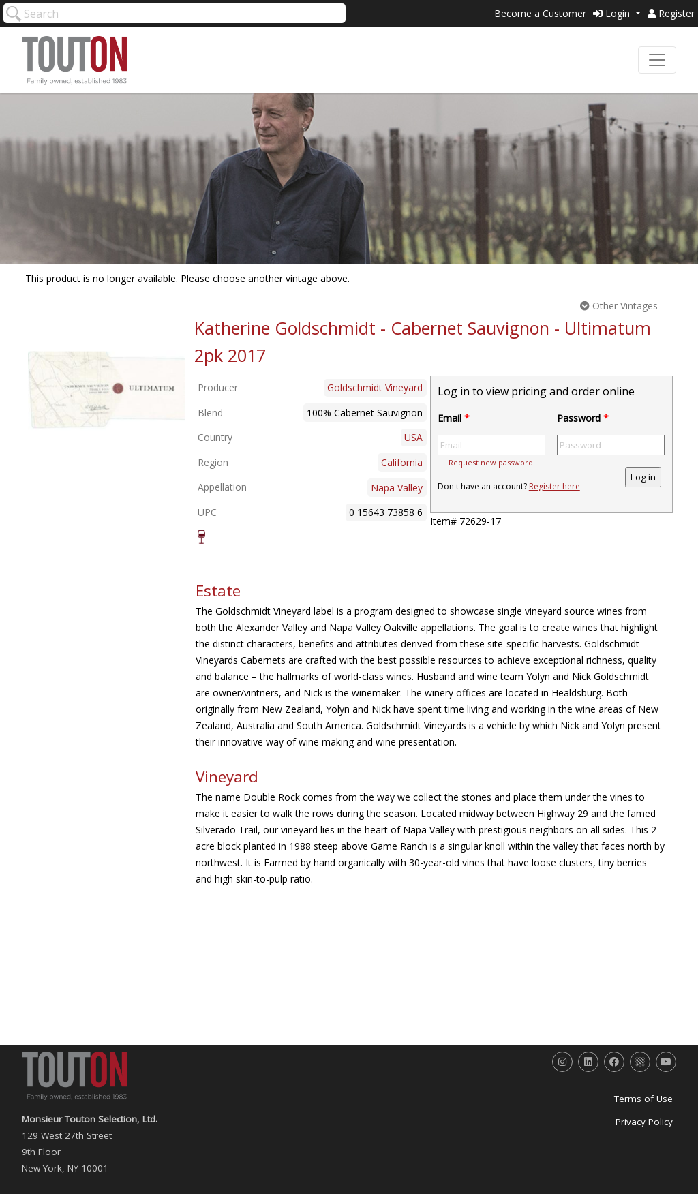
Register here (554, 486)
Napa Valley (397, 487)
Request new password (491, 462)
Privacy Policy (644, 1122)
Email (454, 418)
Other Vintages (619, 305)
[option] (106, 390)
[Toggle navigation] (657, 60)
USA (413, 437)
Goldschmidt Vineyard (375, 387)
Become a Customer (540, 13)
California (402, 462)
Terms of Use (643, 1098)
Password (583, 418)
